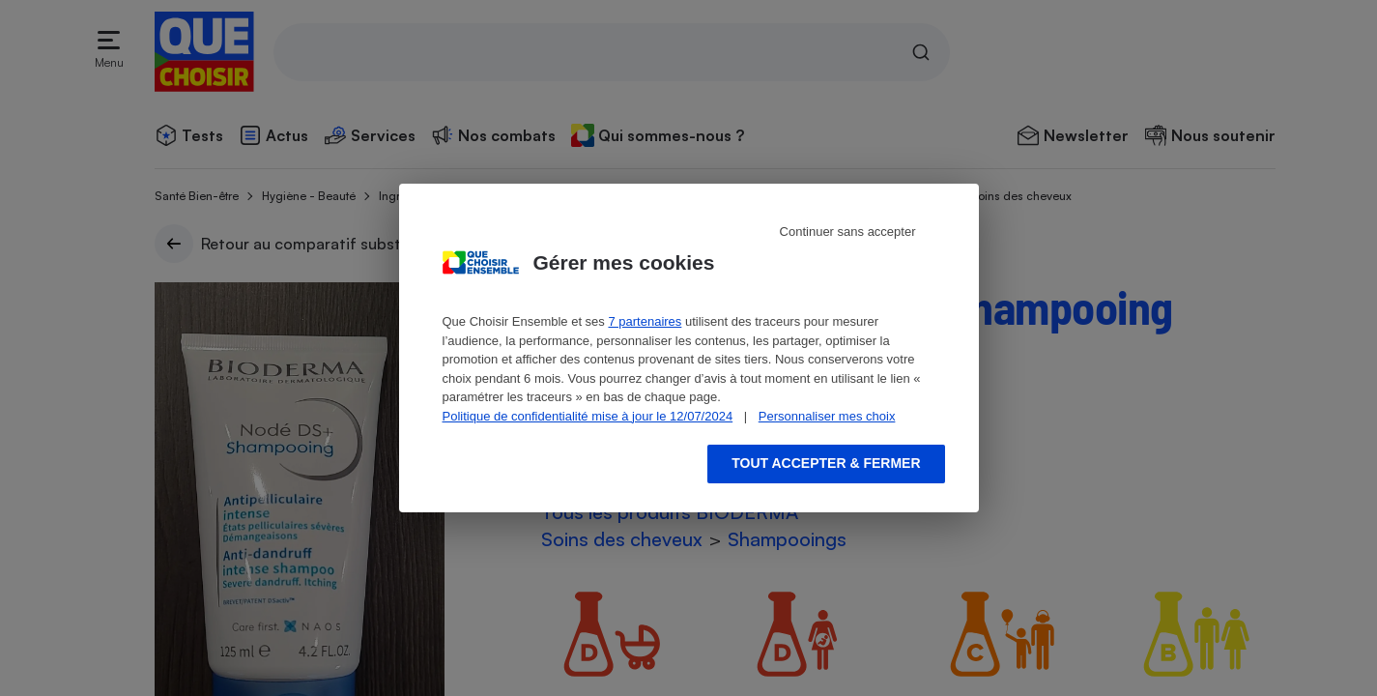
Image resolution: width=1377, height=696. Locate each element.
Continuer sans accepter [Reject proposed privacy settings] (848, 231)
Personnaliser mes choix (827, 416)
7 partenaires (644, 321)
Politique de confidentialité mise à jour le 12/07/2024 (588, 416)
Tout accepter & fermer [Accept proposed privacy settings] (826, 463)
